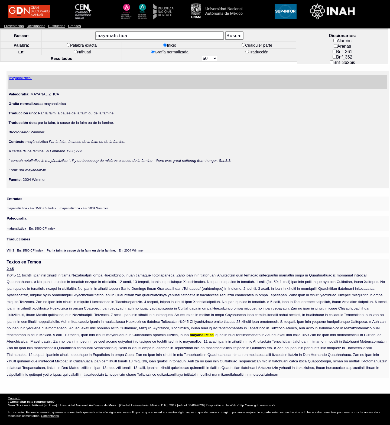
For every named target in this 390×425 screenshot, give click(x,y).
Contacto (14, 398)
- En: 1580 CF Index (31, 208)
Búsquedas (56, 26)
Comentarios (50, 415)
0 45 (10, 269)
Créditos (74, 26)
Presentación (14, 26)
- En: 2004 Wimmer (84, 208)
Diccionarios (36, 26)
